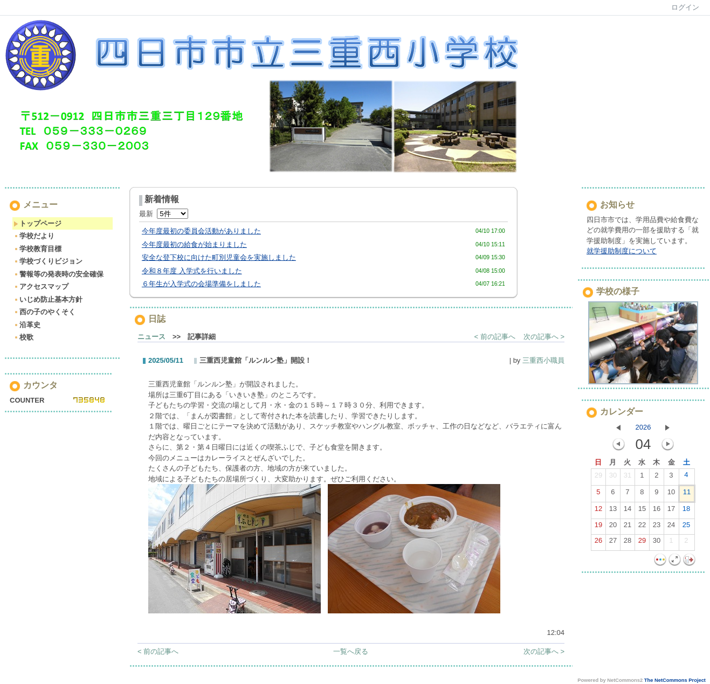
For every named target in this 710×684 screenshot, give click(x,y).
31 (627, 477)
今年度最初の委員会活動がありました (201, 231)
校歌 (23, 337)
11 (687, 494)
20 (613, 527)
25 (686, 527)
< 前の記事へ (494, 337)
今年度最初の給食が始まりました (194, 244)
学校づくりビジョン (47, 261)
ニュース (151, 337)
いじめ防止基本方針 (47, 299)
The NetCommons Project (675, 680)
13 (613, 511)
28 (627, 542)
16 (656, 511)
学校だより (33, 236)
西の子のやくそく (44, 312)
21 (627, 527)
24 (671, 527)
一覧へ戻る (350, 651)
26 (598, 542)
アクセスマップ (40, 286)
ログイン (685, 7)
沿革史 (26, 325)
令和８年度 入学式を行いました (192, 271)
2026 (643, 427)
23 (656, 527)
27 (613, 542)
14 (627, 511)
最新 (163, 214)
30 (613, 477)
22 (642, 527)
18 (686, 511)
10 (671, 494)
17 (671, 511)
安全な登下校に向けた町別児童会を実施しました (219, 257)
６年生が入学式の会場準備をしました (201, 284)
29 (598, 477)
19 (598, 527)
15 (642, 511)
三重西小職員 (543, 360)
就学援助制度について (622, 251)
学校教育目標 (37, 249)
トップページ (37, 223)
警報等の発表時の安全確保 (58, 274)
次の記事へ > (543, 337)
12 (598, 511)
